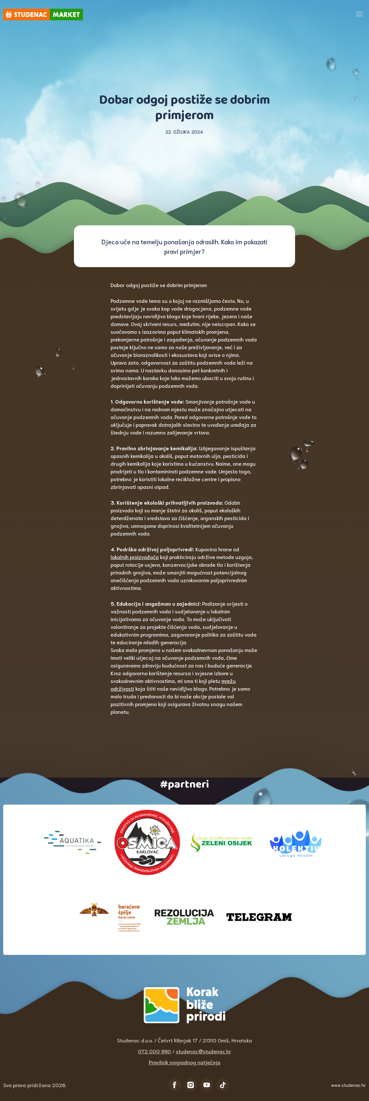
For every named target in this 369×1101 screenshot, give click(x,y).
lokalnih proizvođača (135, 556)
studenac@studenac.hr (203, 1051)
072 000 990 (154, 1051)
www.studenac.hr (348, 1085)
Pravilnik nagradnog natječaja (185, 1062)
